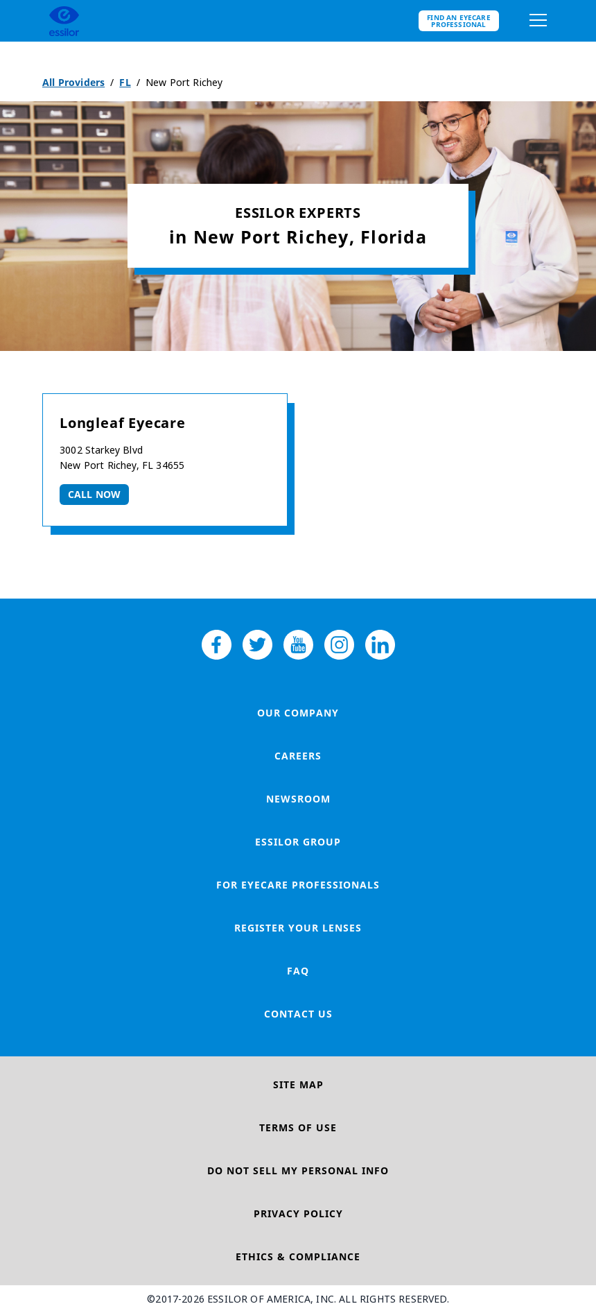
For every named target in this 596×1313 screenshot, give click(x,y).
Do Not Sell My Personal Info (298, 1170)
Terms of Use (298, 1127)
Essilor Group (298, 841)
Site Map (298, 1084)
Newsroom (298, 798)
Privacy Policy (298, 1213)
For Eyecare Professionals (298, 884)
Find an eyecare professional (459, 20)
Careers (298, 755)
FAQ (298, 970)
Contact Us (298, 1013)
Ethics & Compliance (298, 1256)
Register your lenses (298, 927)
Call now (94, 494)
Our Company (298, 712)
